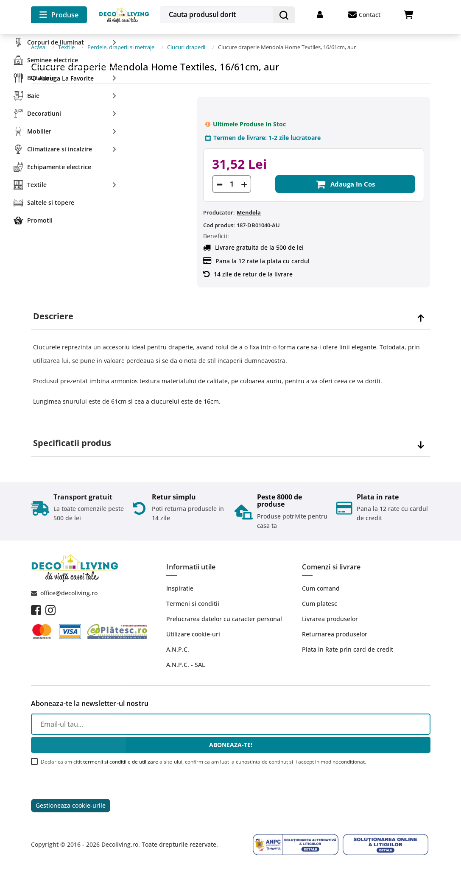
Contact (364, 15)
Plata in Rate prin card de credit (347, 649)
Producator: (219, 212)
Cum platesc (319, 604)
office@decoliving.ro (69, 593)
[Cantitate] (231, 184)
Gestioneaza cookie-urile (71, 805)
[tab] (230, 316)
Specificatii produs (72, 443)
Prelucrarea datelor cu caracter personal (224, 619)
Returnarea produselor (334, 634)
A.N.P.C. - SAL (185, 665)
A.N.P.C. (177, 649)
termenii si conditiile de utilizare (120, 761)
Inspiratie (179, 588)
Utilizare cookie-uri (193, 634)
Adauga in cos (345, 184)
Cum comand (321, 588)
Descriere (53, 316)
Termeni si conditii (192, 604)
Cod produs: (219, 225)
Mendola (249, 212)
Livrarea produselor (330, 619)
